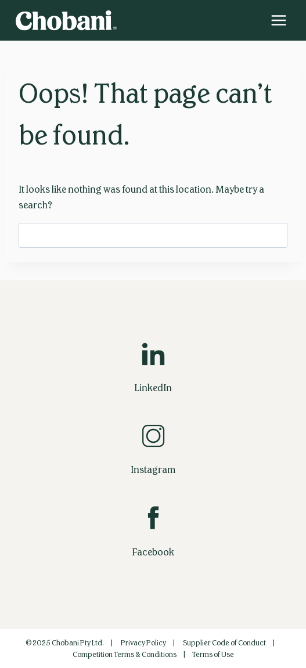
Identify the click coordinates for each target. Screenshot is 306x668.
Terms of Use (213, 654)
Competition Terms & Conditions (125, 654)
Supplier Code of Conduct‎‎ (224, 643)
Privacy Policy (143, 643)
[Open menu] (278, 20)
